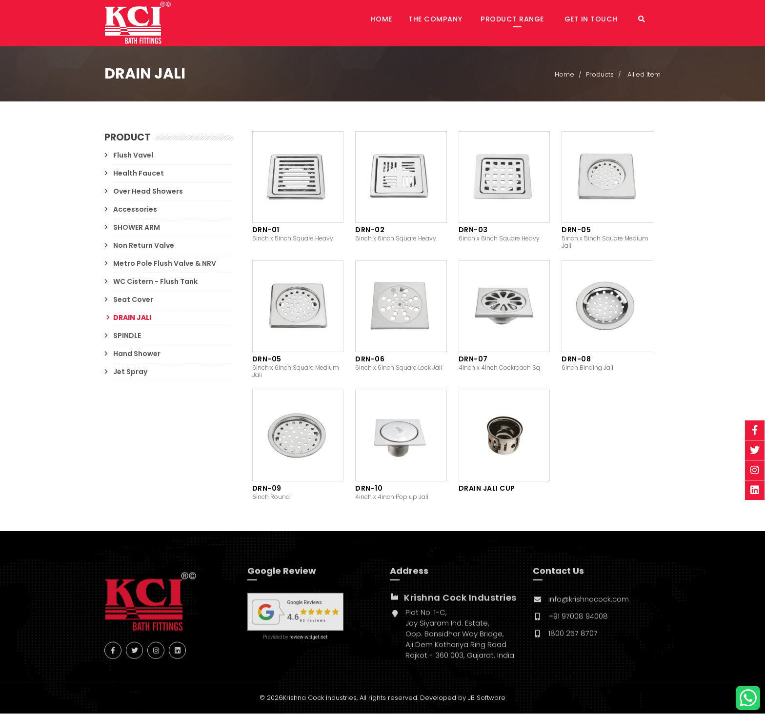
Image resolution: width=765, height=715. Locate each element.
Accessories (135, 210)
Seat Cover (133, 300)
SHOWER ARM (136, 228)
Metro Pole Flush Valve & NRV (164, 264)
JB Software (486, 699)
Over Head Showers (148, 192)
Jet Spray (130, 372)
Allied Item (644, 76)
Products (600, 76)
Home (406, 23)
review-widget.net (308, 643)
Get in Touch (600, 23)
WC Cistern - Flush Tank (155, 282)
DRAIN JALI (132, 318)
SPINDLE (127, 336)
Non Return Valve (143, 246)
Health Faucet (138, 174)
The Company (455, 23)
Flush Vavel (133, 156)
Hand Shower (137, 354)
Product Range (527, 23)
